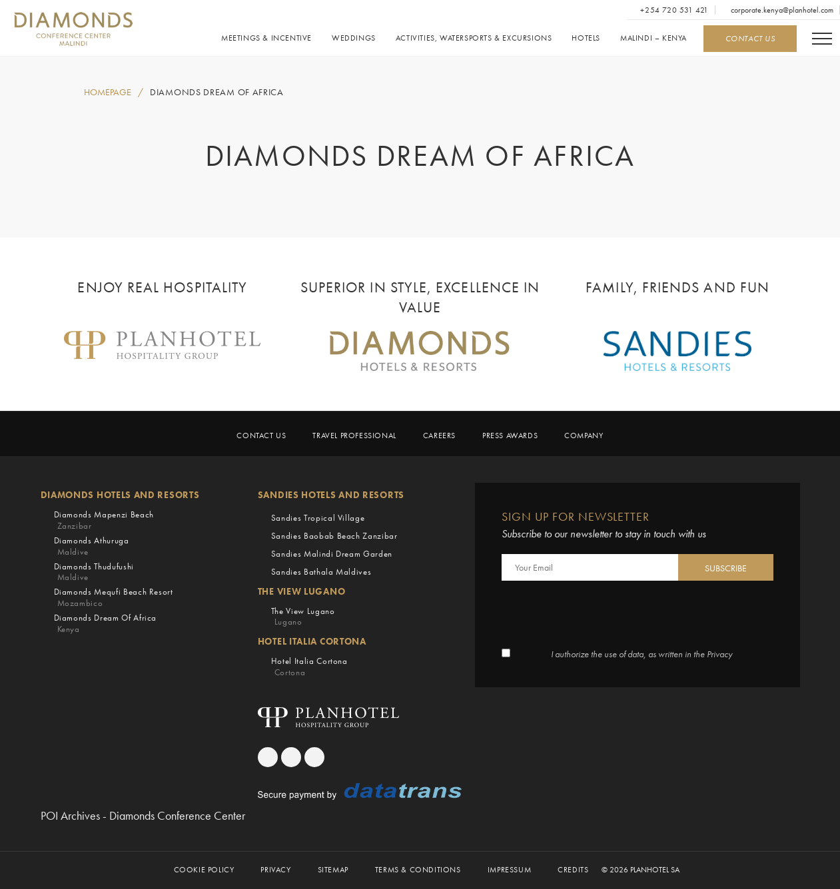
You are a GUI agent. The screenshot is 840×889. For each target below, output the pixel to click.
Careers (439, 436)
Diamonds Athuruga (91, 546)
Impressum (509, 870)
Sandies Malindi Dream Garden (331, 553)
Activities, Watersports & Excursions (474, 38)
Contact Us (261, 436)
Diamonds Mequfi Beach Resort (113, 597)
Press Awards (510, 436)
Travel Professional (354, 436)
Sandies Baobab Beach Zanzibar (334, 535)
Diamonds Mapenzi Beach (104, 520)
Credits (573, 870)
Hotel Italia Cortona (309, 667)
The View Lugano (303, 617)
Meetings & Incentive (266, 38)
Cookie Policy (204, 870)
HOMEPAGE (107, 92)
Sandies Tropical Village (318, 517)
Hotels (586, 38)
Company (583, 436)
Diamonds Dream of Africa (217, 92)
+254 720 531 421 (673, 10)
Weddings (354, 38)
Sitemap (333, 870)
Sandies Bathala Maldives (321, 571)
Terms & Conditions (418, 870)
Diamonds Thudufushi (94, 572)
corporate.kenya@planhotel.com (781, 10)
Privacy (275, 870)
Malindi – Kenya (653, 38)
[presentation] (603, 616)
